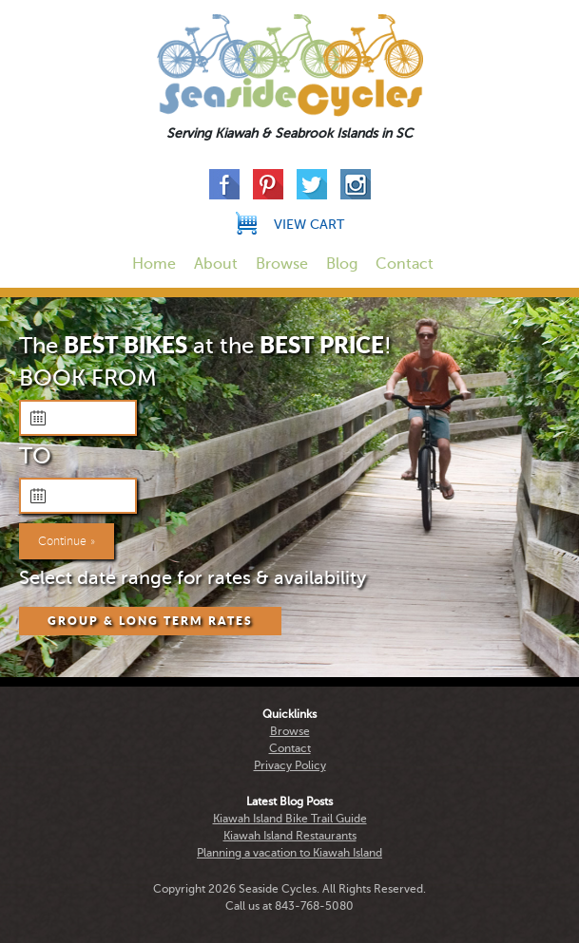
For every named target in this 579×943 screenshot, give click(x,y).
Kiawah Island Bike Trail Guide (290, 818)
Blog (341, 264)
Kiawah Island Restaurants (290, 835)
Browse (282, 264)
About (216, 264)
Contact (405, 264)
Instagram (355, 184)
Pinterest (268, 184)
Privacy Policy (290, 765)
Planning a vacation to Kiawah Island (289, 852)
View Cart (309, 224)
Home (154, 264)
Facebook (224, 184)
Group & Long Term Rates (150, 621)
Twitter (312, 184)
